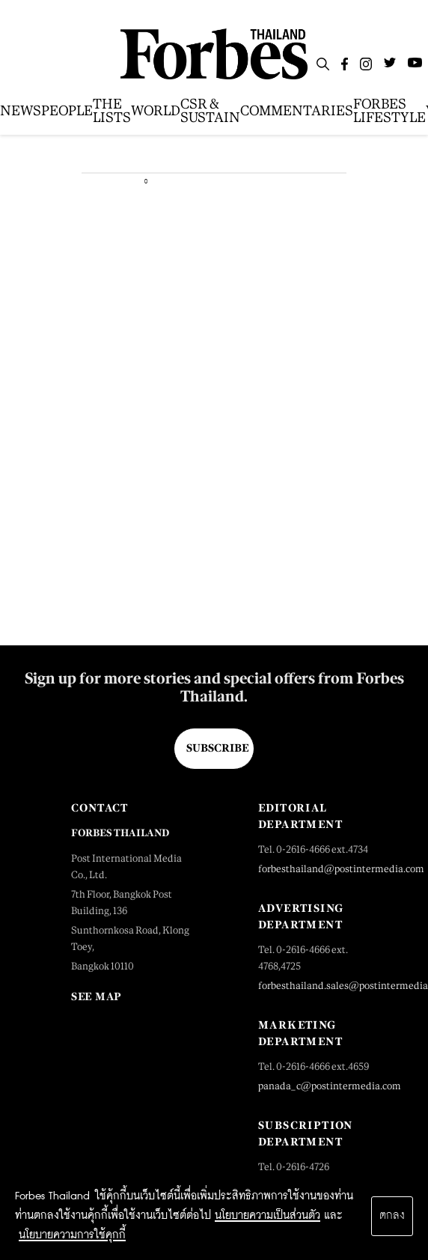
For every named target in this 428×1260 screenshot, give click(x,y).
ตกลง (392, 1216)
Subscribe (217, 748)
